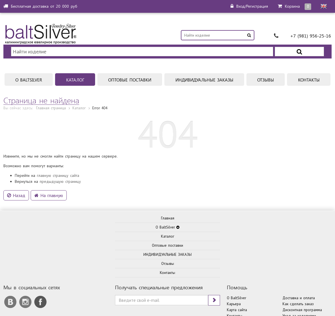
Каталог (79, 91)
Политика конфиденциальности (251, 305)
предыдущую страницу (60, 164)
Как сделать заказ (298, 219)
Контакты (234, 231)
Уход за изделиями (299, 231)
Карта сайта (237, 225)
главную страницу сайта (58, 158)
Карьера (234, 219)
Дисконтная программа (302, 225)
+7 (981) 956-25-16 (310, 36)
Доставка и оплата (298, 213)
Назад (16, 178)
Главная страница (51, 91)
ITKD (245, 293)
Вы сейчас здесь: (18, 91)
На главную (48, 178)
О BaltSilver (236, 213)
